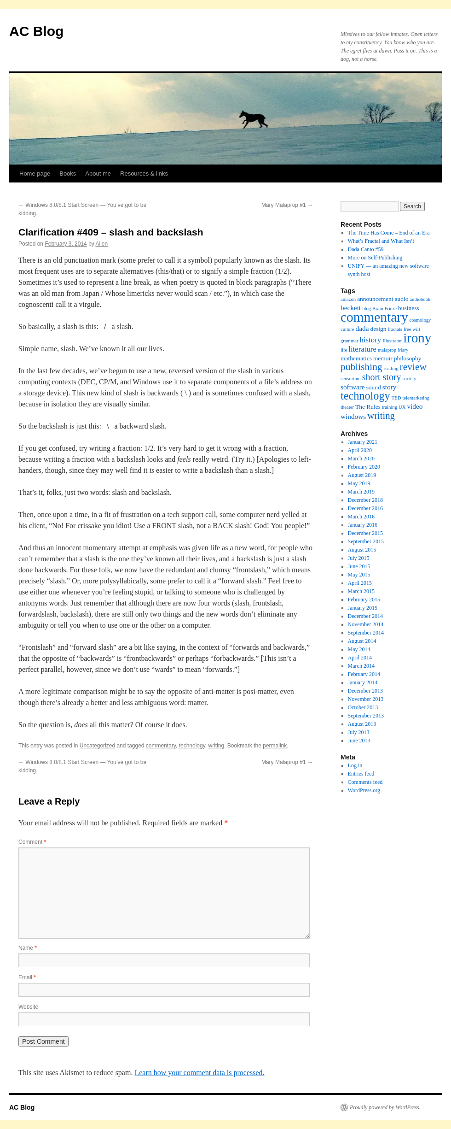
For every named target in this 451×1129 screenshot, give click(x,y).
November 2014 (366, 624)
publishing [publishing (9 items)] (361, 366)
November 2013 (366, 699)
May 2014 (359, 649)
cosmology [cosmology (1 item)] (420, 320)
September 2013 (366, 715)
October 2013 (363, 707)
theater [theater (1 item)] (347, 407)
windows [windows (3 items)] (353, 416)
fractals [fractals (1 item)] (395, 329)
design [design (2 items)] (378, 328)
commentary (161, 745)
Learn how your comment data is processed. (199, 1072)
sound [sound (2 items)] (373, 387)
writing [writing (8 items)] (381, 416)
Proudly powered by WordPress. (385, 1107)
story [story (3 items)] (389, 387)
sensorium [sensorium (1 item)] (351, 378)
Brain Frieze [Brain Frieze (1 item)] (384, 308)
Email (27, 977)
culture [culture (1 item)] (347, 329)
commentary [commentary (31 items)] (374, 317)
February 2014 (364, 674)
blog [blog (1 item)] (366, 308)
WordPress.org (364, 790)
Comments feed (365, 782)
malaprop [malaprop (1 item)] (387, 350)
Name (27, 948)
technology (192, 745)
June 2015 (359, 566)
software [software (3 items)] (353, 387)
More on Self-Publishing (375, 257)
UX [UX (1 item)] (402, 407)
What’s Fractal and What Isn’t (381, 241)
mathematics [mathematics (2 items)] (356, 358)
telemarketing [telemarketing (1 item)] (415, 397)
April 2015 (360, 583)
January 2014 (362, 682)
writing (216, 745)
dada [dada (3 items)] (362, 328)
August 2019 (362, 475)
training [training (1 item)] (389, 407)
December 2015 (365, 533)
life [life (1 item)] (344, 350)
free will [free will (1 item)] (412, 329)
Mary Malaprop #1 (287, 205)
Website (28, 1007)
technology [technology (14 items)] (365, 395)
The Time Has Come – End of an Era (389, 232)
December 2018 (365, 500)
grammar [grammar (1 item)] (349, 340)
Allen (101, 244)
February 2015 (364, 599)
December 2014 (365, 616)
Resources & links (144, 173)
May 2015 (359, 574)
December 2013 (365, 691)
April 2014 (360, 657)
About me (98, 173)
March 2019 (361, 491)
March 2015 (361, 591)
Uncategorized (97, 745)
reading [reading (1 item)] (391, 368)
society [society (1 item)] (409, 378)
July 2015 (359, 558)
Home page (34, 173)
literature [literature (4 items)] (362, 349)
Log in (355, 765)
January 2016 (362, 525)
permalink (275, 745)
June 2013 (359, 740)
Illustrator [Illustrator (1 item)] (392, 340)
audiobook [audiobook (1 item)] (420, 299)
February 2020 (364, 467)
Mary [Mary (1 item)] (403, 350)
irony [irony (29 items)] (417, 337)
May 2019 (359, 483)
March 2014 (361, 666)
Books (67, 173)
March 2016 (361, 516)
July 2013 (359, 732)
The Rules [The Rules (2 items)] (368, 406)
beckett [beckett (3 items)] (351, 308)
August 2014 (362, 641)
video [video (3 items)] (414, 406)
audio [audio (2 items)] (402, 298)
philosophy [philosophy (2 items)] (408, 358)
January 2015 (362, 608)
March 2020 (361, 458)
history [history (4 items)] (370, 339)
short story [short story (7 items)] (381, 377)
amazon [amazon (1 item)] (348, 299)
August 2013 (362, 724)
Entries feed (361, 773)
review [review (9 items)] (413, 366)
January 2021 (362, 442)
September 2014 (366, 632)
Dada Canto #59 (366, 249)
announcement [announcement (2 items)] (375, 298)
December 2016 (365, 508)
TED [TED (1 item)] (396, 397)
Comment (32, 842)
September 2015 (366, 541)
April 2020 (360, 450)
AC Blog (36, 31)
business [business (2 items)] (408, 308)
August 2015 (362, 550)
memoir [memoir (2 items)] (383, 358)
